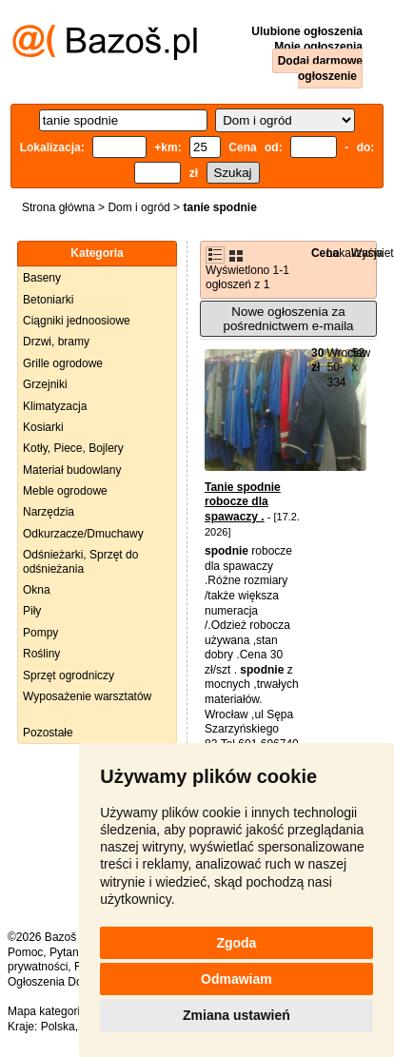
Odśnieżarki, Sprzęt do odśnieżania (80, 561)
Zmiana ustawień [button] (236, 1015)
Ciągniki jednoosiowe (76, 320)
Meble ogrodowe (65, 491)
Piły (32, 610)
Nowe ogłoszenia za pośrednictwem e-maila (288, 318)
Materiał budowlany (72, 470)
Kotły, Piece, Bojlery (73, 448)
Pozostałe (48, 732)
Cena (325, 253)
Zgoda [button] (236, 942)
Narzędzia (48, 512)
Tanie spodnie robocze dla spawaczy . (243, 501)
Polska (58, 1026)
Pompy (40, 632)
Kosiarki (43, 427)
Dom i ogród (138, 207)
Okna (36, 590)
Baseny (42, 277)
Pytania (68, 952)
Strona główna (58, 207)
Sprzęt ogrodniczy (68, 675)
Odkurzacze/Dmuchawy (83, 533)
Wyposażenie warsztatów (87, 696)
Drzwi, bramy (56, 341)
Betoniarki (48, 299)
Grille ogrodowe (63, 363)
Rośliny (41, 653)
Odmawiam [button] (236, 979)
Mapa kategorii (45, 1011)
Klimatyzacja (55, 406)
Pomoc (25, 952)
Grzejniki (45, 384)
